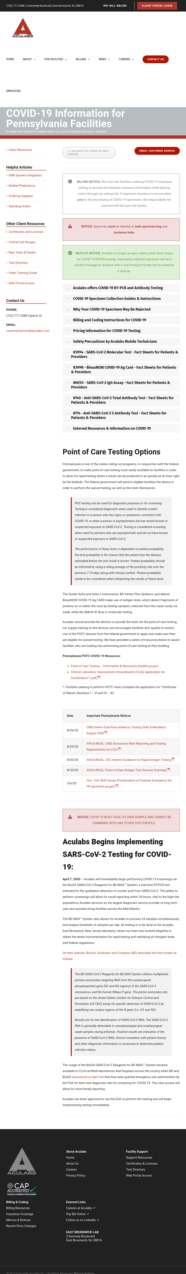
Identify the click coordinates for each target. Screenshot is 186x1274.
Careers (71, 1169)
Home (70, 1157)
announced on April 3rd (88, 1077)
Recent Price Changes (21, 1226)
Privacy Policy (75, 1175)
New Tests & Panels (22, 252)
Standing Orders (20, 206)
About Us (72, 1163)
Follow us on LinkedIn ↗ (82, 1220)
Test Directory (18, 263)
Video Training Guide (23, 273)
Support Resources (139, 1157)
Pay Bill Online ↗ (77, 1214)
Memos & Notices (18, 1220)
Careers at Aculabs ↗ (81, 1208)
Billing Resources (18, 1208)
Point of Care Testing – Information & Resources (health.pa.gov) (115, 666)
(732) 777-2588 (15, 5)
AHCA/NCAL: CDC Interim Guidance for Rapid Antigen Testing (129, 760)
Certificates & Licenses (142, 1163)
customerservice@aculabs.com (27, 331)
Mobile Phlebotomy (22, 186)
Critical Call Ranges (22, 242)
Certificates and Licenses (26, 232)
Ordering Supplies (21, 196)
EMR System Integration (25, 175)
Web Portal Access (22, 283)
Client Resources (20, 150)
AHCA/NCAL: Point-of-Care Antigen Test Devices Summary (127, 770)
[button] (121, 288)
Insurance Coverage (19, 1214)
